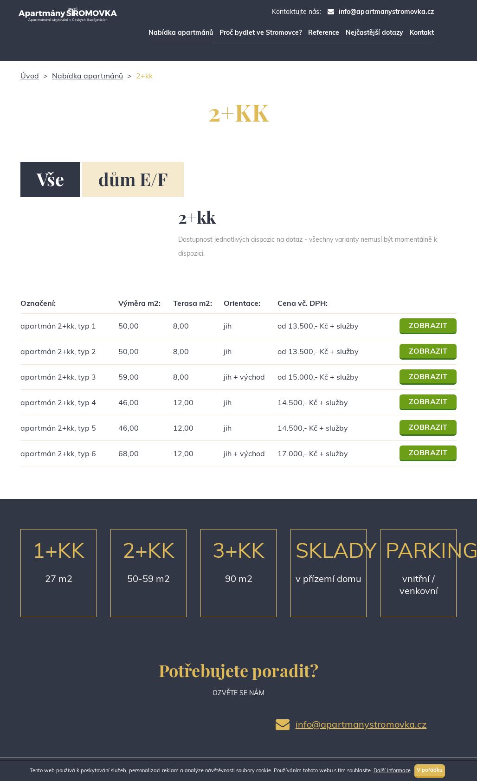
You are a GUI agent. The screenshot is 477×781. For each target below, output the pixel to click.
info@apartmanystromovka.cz (386, 11)
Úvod (29, 75)
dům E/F (133, 179)
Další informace (392, 770)
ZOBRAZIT (428, 325)
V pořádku (430, 770)
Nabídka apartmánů (87, 75)
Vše (50, 179)
